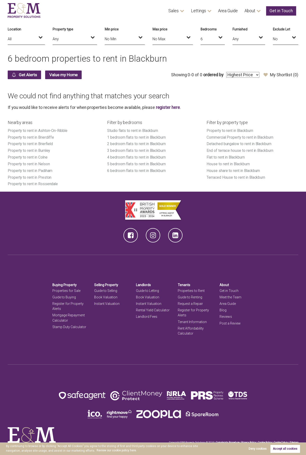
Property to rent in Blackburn (230, 130)
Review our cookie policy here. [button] (117, 450)
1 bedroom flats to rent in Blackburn (136, 137)
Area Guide (228, 10)
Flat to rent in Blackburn (226, 156)
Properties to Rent (191, 289)
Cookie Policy (264, 440)
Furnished (240, 29)
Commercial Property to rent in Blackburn (240, 137)
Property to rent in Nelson (29, 163)
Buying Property (64, 283)
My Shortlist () (280, 75)
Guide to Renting (190, 295)
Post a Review (230, 322)
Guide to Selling (105, 289)
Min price (112, 29)
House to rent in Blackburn (228, 163)
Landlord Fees (146, 315)
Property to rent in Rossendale (33, 182)
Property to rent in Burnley (29, 150)
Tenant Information (192, 320)
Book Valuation (105, 295)
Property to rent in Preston (30, 176)
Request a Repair (190, 302)
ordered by (213, 74)
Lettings (198, 10)
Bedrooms (209, 29)
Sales (173, 10)
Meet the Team (230, 295)
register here (168, 107)
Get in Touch (281, 10)
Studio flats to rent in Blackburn (133, 130)
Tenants (184, 283)
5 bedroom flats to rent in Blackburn (136, 163)
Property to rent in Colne (28, 156)
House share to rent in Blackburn (233, 169)
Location (14, 29)
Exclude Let (281, 29)
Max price (160, 29)
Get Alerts (25, 75)
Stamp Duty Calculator (69, 325)
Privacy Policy (247, 440)
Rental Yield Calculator (153, 309)
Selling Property (106, 283)
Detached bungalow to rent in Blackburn (239, 143)
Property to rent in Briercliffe (31, 137)
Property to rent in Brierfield (31, 143)
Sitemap (293, 440)
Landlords (143, 283)
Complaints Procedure (226, 440)
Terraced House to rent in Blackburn (236, 176)
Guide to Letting (147, 289)
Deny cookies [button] (258, 448)
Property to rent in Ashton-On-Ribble (38, 130)
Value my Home (65, 74)
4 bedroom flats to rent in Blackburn (136, 156)
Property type (63, 29)
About (250, 10)
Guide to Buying (64, 295)
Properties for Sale (66, 289)
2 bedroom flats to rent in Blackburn (136, 143)
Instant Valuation (107, 302)
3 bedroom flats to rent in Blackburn (136, 150)
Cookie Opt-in (280, 440)
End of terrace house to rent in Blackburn (240, 150)
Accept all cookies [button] (285, 448)
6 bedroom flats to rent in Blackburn (136, 169)
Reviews (226, 315)
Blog (223, 309)
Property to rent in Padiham (30, 169)
